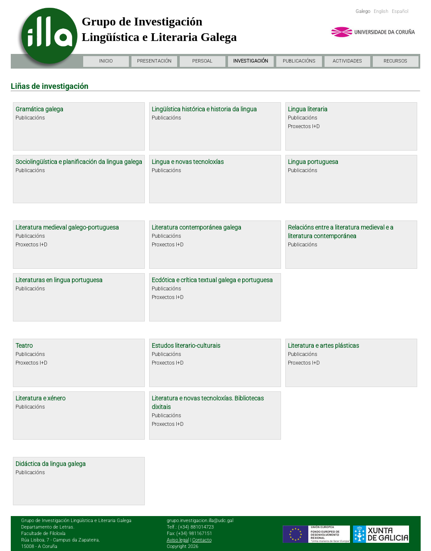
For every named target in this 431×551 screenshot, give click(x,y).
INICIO (105, 61)
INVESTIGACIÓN (250, 61)
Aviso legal (178, 540)
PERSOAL (202, 61)
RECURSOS (395, 61)
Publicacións (30, 118)
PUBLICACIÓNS (299, 61)
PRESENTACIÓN (154, 61)
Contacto (202, 540)
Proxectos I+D (304, 126)
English (381, 11)
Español (400, 11)
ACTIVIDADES (347, 61)
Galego (363, 11)
